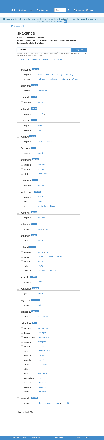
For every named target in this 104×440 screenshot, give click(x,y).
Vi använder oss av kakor (18, 438)
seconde (41, 261)
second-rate (42, 217)
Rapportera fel (17, 26)
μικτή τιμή (41, 355)
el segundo (42, 270)
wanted (49, 141)
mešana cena (42, 382)
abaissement (42, 91)
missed (40, 114)
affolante (75, 79)
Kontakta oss (36, 438)
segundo (53, 270)
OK (65, 21)
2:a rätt (48, 403)
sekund (40, 241)
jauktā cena (42, 369)
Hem (14, 10)
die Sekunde (42, 174)
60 (47, 229)
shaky (40, 75)
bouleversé (42, 79)
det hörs (41, 282)
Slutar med (57, 59)
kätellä (40, 201)
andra (57, 403)
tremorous (49, 75)
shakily (59, 75)
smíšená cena (43, 328)
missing (40, 141)
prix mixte (41, 346)
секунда (41, 266)
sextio (40, 229)
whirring (40, 102)
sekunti (40, 257)
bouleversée (54, 79)
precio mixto (42, 387)
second (40, 153)
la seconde (42, 169)
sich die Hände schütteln (46, 206)
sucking (40, 125)
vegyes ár (41, 360)
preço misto (42, 378)
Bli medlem (79, 10)
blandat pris (42, 391)
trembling (69, 75)
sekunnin (50, 257)
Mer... (49, 10)
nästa (40, 305)
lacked (49, 114)
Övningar (23, 10)
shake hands (42, 197)
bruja (39, 130)
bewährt (40, 293)
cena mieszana (43, 373)
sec (48, 252)
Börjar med (24, 59)
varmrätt (66, 403)
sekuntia (60, 257)
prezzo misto (42, 364)
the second (42, 165)
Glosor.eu (87, 438)
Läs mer (60, 21)
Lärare (32, 10)
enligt (39, 403)
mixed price (42, 342)
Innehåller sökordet (40, 59)
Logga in (90, 10)
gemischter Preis (44, 351)
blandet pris (42, 333)
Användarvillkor (58, 438)
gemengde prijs (43, 337)
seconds (41, 185)
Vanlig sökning (79, 50)
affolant (65, 79)
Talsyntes (40, 10)
